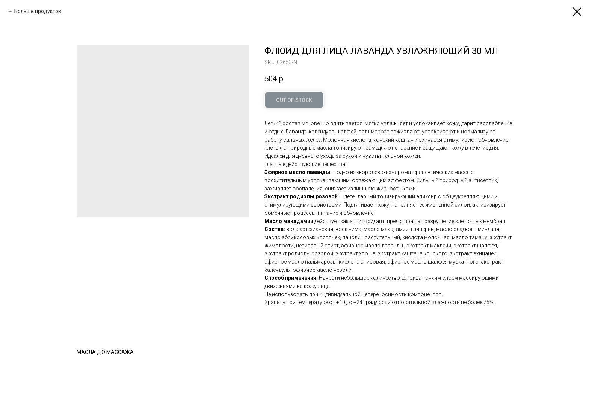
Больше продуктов (37, 11)
